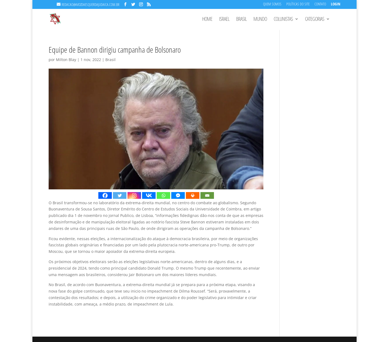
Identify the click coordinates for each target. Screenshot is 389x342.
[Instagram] (134, 195)
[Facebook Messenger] (178, 195)
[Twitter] (119, 195)
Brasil (241, 19)
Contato (320, 4)
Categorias (314, 19)
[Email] (207, 195)
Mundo (260, 19)
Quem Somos (272, 4)
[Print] (192, 195)
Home (207, 19)
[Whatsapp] (163, 195)
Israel (224, 19)
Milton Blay (66, 59)
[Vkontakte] (149, 195)
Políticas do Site (298, 4)
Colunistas (283, 19)
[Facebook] (105, 195)
